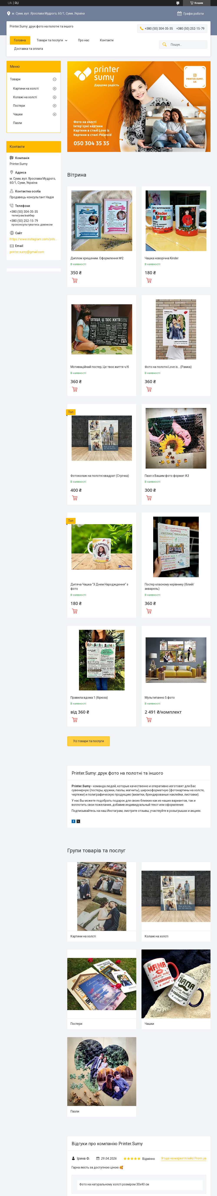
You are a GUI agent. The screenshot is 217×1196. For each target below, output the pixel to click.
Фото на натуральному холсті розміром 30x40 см (114, 1184)
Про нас (83, 40)
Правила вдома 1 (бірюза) (89, 697)
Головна (20, 40)
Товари (15, 79)
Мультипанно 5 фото (160, 697)
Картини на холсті (83, 936)
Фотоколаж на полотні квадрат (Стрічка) (100, 475)
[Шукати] (164, 44)
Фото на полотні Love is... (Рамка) (168, 367)
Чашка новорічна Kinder (162, 258)
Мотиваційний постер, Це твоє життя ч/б (100, 367)
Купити (75, 280)
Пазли (75, 1111)
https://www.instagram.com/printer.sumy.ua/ (34, 239)
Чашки (149, 1023)
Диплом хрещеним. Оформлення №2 (97, 258)
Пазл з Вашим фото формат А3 (167, 475)
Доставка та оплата (28, 48)
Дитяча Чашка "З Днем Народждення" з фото (99, 586)
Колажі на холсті (156, 936)
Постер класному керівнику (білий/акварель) (169, 586)
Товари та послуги (50, 40)
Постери (76, 1023)
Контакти (106, 40)
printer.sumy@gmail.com (27, 252)
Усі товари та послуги (88, 741)
